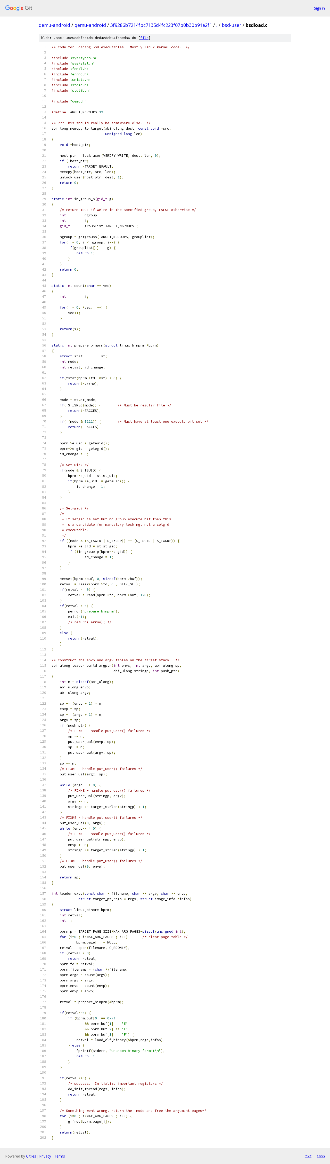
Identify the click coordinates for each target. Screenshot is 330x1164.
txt (308, 1156)
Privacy (45, 1156)
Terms (59, 1156)
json (321, 1156)
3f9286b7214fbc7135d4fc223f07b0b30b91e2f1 (161, 25)
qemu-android (54, 25)
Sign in (319, 8)
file (144, 38)
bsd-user (231, 25)
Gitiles (31, 1156)
